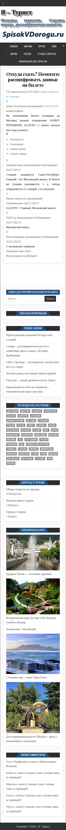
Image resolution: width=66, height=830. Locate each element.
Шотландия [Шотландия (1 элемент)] (13, 458)
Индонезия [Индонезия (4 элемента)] (12, 430)
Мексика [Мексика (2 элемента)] (11, 439)
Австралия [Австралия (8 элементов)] (12, 411)
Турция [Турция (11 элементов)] (22, 449)
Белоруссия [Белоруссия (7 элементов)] (50, 411)
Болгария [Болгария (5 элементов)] (22, 415)
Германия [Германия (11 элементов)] (43, 420)
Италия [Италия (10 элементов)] (36, 430)
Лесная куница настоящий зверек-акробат (31, 373)
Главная (14, 46)
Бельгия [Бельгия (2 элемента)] (11, 415)
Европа (41, 46)
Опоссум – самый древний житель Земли (30, 380)
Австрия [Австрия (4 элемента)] (25, 411)
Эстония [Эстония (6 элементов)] (40, 458)
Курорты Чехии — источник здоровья (28, 573)
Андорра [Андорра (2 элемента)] (37, 411)
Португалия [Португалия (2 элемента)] (31, 439)
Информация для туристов (33, 61)
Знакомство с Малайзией (21, 629)
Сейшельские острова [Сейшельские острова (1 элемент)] (37, 444)
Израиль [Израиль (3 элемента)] (41, 425)
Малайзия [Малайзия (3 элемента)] (27, 434)
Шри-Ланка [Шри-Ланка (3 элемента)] (27, 458)
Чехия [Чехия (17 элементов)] (35, 453)
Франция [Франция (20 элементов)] (11, 453)
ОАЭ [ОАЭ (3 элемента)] (20, 439)
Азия (54, 46)
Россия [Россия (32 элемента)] (44, 439)
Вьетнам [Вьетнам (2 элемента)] (31, 420)
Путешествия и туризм (19, 500)
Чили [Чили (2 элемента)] (43, 453)
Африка (13, 54)
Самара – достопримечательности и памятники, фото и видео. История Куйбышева (27, 351)
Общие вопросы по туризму (23, 489)
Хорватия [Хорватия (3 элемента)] (24, 453)
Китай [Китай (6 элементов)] (54, 430)
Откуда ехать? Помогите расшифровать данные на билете (33, 79)
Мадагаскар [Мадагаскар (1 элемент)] (13, 434)
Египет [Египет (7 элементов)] (31, 425)
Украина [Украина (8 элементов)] (33, 449)
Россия (27, 54)
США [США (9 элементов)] (21, 444)
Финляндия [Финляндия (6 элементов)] (47, 449)
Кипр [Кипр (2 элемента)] (46, 430)
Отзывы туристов (46, 54)
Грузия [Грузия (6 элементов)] (20, 425)
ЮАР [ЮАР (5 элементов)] (50, 458)
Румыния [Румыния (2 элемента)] (11, 444)
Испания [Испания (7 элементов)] (25, 430)
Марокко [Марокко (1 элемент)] (53, 434)
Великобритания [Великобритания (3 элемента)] (15, 420)
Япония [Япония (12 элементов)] (10, 463)
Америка (28, 46)
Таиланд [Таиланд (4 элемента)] (11, 449)
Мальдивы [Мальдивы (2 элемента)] (40, 434)
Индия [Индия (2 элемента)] (52, 425)
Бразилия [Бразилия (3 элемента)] (35, 415)
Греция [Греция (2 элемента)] (10, 425)
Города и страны (16, 511)
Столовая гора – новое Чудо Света (26, 677)
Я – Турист (16, 12)
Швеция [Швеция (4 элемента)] (53, 453)
